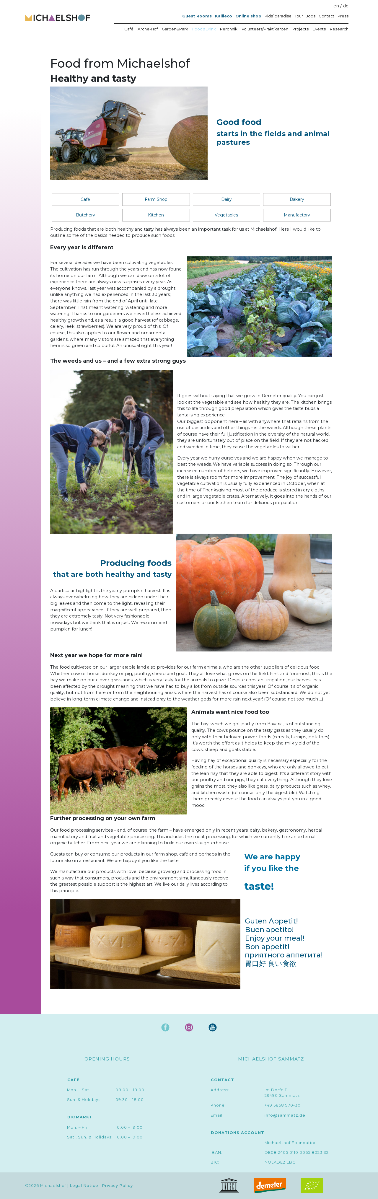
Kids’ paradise (278, 16)
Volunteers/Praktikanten (265, 29)
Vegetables (226, 215)
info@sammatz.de (285, 1115)
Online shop (248, 16)
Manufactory (297, 215)
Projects (300, 29)
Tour (299, 16)
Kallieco (223, 16)
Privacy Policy (117, 1186)
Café (128, 29)
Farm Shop (156, 199)
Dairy (226, 199)
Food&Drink (204, 29)
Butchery (85, 215)
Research (339, 29)
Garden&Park (175, 29)
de (345, 6)
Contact (326, 16)
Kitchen (156, 215)
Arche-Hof (148, 29)
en (336, 6)
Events (319, 29)
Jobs (310, 16)
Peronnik (228, 29)
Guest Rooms (197, 16)
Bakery (297, 199)
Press (343, 16)
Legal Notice (84, 1186)
